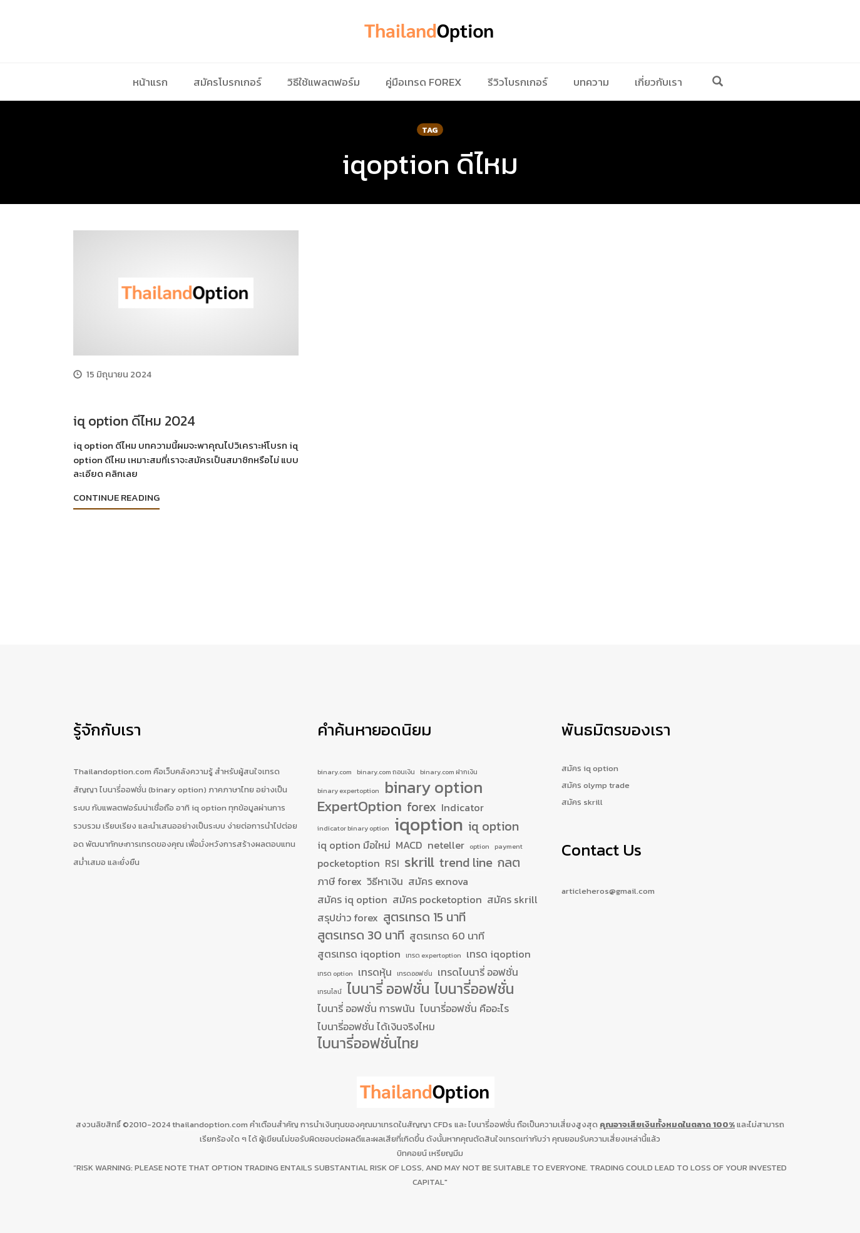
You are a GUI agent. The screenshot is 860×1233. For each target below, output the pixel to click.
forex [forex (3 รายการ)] (421, 786)
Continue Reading (116, 497)
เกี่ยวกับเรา (658, 82)
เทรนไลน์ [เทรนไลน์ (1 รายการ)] (329, 987)
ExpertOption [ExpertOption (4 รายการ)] (359, 786)
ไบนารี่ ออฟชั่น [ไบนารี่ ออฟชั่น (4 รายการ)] (388, 985)
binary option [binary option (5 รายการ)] (433, 764)
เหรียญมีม (446, 1153)
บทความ (591, 82)
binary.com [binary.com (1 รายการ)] (334, 745)
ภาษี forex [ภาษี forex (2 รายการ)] (339, 868)
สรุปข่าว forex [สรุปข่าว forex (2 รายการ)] (347, 906)
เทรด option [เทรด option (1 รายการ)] (335, 966)
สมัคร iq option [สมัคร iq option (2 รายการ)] (352, 886)
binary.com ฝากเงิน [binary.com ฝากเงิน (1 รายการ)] (449, 745)
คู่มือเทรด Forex (424, 82)
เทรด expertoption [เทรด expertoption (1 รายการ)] (433, 946)
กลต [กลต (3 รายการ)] (509, 849)
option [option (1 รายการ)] (479, 829)
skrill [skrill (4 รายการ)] (419, 848)
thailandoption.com (210, 1124)
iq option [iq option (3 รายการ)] (493, 808)
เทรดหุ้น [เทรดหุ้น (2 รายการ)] (375, 964)
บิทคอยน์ (412, 1153)
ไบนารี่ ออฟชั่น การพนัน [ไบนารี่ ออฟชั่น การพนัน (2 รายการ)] (366, 1005)
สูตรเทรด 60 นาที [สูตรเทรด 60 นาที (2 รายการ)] (446, 925)
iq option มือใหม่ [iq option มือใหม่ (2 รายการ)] (354, 828)
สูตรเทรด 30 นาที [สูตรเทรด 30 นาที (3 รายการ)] (360, 925)
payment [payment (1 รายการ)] (508, 829)
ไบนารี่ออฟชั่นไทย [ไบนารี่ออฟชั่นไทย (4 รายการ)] (368, 1044)
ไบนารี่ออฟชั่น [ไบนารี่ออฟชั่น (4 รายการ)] (474, 985)
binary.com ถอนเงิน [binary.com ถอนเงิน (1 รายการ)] (386, 745)
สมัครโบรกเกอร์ (227, 82)
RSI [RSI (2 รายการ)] (392, 849)
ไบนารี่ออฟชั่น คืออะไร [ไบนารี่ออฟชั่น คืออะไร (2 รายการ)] (464, 1005)
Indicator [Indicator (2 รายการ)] (462, 786)
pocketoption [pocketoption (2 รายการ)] (348, 849)
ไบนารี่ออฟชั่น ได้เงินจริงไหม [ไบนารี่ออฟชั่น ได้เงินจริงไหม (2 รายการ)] (376, 1024)
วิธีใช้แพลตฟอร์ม (323, 82)
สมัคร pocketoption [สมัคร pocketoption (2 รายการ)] (437, 886)
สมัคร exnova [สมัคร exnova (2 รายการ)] (438, 868)
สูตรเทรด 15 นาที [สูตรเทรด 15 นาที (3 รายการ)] (424, 906)
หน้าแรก (150, 82)
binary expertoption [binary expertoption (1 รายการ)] (348, 767)
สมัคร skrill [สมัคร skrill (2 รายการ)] (512, 886)
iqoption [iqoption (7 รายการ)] (428, 806)
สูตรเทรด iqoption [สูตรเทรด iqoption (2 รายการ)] (359, 944)
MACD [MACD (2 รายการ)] (409, 828)
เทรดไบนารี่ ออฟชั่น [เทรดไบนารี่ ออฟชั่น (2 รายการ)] (478, 964)
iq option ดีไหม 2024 (134, 421)
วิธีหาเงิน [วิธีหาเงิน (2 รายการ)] (385, 868)
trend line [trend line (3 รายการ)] (466, 849)
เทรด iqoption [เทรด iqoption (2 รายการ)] (498, 944)
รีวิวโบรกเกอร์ (518, 82)
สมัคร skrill (582, 775)
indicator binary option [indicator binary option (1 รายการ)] (353, 809)
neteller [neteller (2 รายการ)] (445, 828)
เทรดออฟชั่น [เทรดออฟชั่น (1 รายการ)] (415, 966)
